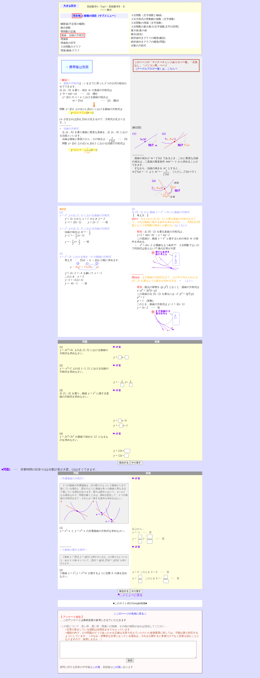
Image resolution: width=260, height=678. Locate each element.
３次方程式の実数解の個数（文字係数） (153, 19)
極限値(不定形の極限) (72, 24)
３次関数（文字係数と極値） (147, 15)
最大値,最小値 (139, 30)
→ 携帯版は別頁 (77, 67)
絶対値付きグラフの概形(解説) (148, 38)
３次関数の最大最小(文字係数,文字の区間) (155, 26)
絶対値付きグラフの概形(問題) (148, 41)
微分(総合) (137, 34)
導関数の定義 (68, 31)
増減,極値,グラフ (69, 50)
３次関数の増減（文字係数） (147, 22)
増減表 (64, 39)
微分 (109, 9)
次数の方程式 (138, 45)
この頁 (90, 670)
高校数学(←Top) (96, 6)
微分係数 (65, 27)
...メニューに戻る (130, 595)
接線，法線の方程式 (72, 35)
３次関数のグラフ (70, 46)
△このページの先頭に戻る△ (130, 613)
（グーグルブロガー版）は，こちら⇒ (155, 68)
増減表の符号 (68, 43)
